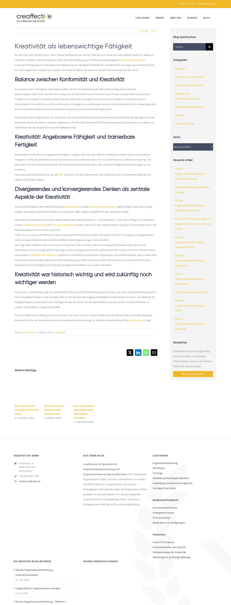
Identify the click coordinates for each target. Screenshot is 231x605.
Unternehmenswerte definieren (192, 292)
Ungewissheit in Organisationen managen (38, 588)
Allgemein (61, 332)
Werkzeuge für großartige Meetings (172, 557)
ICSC (61, 174)
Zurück (144, 30)
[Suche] (209, 47)
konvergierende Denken (102, 206)
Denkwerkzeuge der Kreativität (169, 552)
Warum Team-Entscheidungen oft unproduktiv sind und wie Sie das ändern (193, 223)
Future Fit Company (163, 542)
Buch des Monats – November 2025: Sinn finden (27, 410)
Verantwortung (137, 320)
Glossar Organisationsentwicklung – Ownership (190, 260)
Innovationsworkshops (63, 224)
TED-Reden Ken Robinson (43, 255)
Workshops (159, 468)
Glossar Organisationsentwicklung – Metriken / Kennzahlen (190, 205)
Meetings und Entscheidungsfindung (187, 96)
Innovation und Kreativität (189, 85)
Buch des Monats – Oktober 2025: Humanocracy (55, 410)
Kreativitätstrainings (34, 224)
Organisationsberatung (165, 463)
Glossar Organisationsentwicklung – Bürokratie (190, 323)
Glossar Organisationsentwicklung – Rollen (190, 305)
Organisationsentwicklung (189, 106)
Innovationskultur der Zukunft (169, 547)
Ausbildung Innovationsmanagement (172, 483)
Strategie (179, 115)
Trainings (158, 473)
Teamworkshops (162, 517)
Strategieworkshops (163, 512)
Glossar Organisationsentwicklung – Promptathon (190, 278)
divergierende (72, 206)
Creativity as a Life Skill (132, 60)
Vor (153, 30)
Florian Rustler (27, 332)
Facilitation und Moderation (190, 76)
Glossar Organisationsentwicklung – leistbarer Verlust (190, 242)
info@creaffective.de (207, 4)
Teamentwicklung (184, 123)
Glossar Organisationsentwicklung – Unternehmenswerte (190, 173)
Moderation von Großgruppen (169, 522)
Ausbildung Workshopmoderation (171, 478)
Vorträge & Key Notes (164, 488)
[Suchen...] (189, 47)
